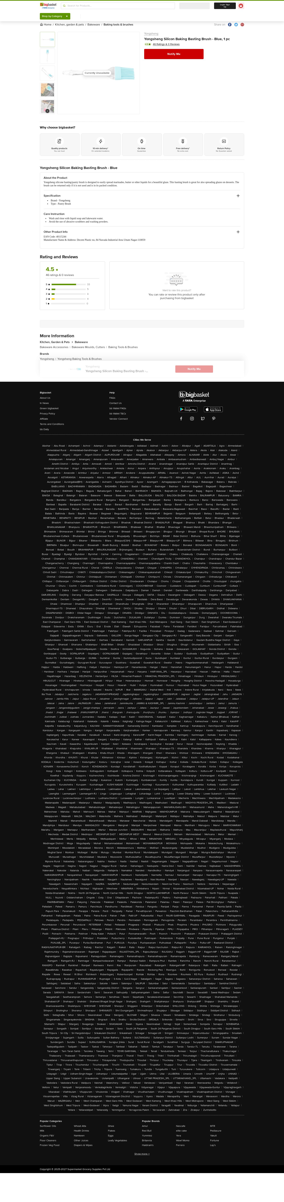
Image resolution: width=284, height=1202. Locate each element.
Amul (145, 1126)
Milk (42, 1130)
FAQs (112, 397)
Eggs (111, 1135)
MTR (212, 1126)
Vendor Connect (118, 418)
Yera (178, 1135)
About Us (45, 397)
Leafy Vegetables (117, 1140)
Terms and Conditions (52, 424)
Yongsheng (151, 33)
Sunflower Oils (48, 1126)
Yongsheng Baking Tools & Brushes (79, 359)
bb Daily (44, 429)
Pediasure (215, 1130)
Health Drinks (81, 1130)
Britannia (147, 1140)
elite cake (181, 1130)
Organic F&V (47, 1135)
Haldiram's (148, 1145)
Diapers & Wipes (83, 1145)
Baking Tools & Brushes (123, 347)
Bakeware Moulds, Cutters (89, 347)
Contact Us (115, 403)
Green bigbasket (49, 408)
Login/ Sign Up (225, 6)
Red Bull (146, 1130)
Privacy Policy (47, 413)
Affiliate (44, 418)
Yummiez (147, 1135)
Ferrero (180, 1145)
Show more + (142, 1153)
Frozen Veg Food (49, 1145)
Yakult (213, 1135)
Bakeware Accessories (55, 347)
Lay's (213, 1145)
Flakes (111, 1130)
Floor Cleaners (48, 1140)
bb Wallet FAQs (117, 408)
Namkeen (79, 1135)
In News (44, 403)
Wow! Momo (182, 1140)
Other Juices (81, 1140)
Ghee (111, 1126)
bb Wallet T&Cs (117, 413)
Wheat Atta (80, 1126)
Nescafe (180, 1126)
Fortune (214, 1140)
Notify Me (173, 54)
